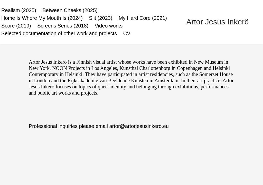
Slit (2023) (100, 18)
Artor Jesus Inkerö (217, 21)
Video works (109, 26)
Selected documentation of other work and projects (59, 33)
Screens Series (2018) (62, 26)
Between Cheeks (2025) (70, 10)
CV (126, 33)
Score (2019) (16, 26)
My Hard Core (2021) (143, 18)
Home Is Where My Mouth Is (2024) (42, 18)
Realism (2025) (18, 10)
